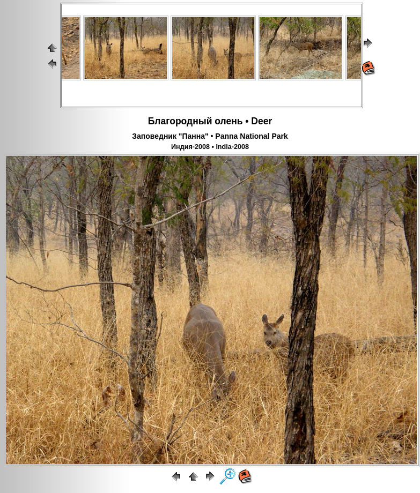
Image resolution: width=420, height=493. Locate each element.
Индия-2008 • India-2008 (210, 147)
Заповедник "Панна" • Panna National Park (210, 136)
